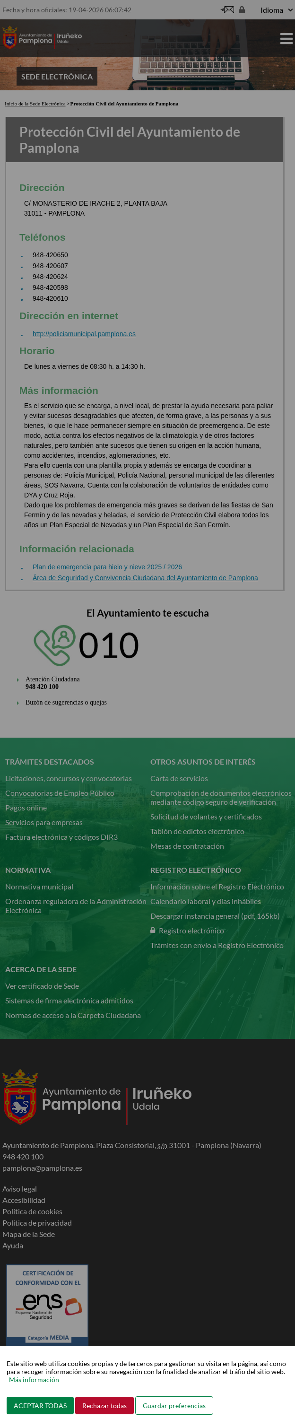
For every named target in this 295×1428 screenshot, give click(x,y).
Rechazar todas (104, 1406)
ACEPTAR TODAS (40, 1406)
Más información (34, 1380)
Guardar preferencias (174, 1406)
